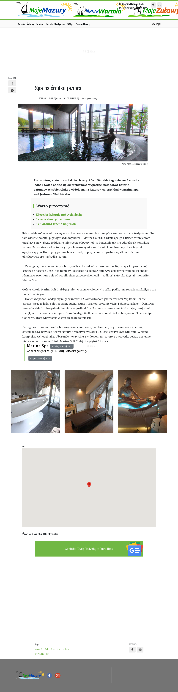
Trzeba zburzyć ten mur (53, 219)
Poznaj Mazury (83, 24)
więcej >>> (157, 24)
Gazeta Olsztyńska (55, 24)
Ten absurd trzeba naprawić (56, 224)
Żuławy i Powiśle (35, 24)
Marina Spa (38, 345)
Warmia (21, 24)
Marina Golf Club (41, 649)
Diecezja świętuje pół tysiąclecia (59, 215)
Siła (47, 653)
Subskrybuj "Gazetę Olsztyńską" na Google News (89, 548)
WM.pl (70, 24)
